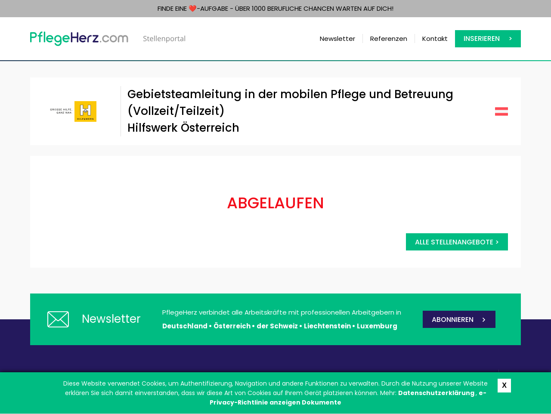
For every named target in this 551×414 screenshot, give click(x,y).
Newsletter (337, 38)
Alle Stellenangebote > (457, 242)
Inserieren (482, 38)
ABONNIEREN (453, 319)
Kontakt (435, 38)
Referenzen (388, 38)
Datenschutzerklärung (437, 393)
